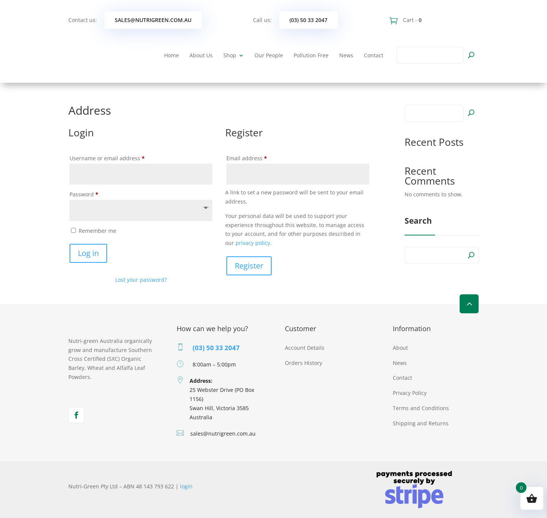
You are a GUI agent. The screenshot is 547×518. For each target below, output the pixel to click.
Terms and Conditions (421, 408)
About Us (201, 55)
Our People (269, 55)
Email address (258, 157)
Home (171, 55)
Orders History (303, 362)
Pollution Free (311, 55)
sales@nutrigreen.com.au (153, 20)
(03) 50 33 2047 (308, 20)
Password (96, 193)
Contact (373, 55)
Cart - (412, 20)
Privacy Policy (410, 392)
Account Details (304, 347)
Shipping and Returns (421, 423)
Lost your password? (141, 279)
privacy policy (253, 242)
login (186, 486)
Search (471, 112)
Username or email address (119, 157)
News (346, 55)
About (400, 347)
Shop (229, 55)
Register (249, 266)
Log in (88, 253)
